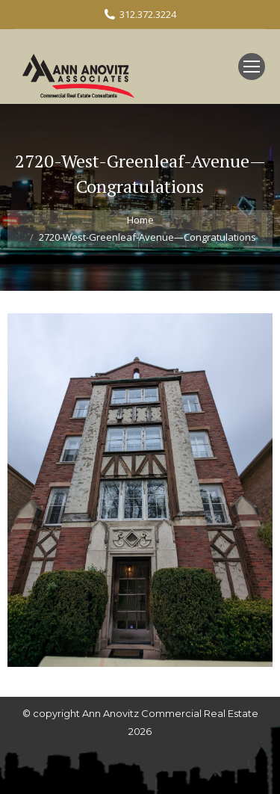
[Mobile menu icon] (251, 66)
